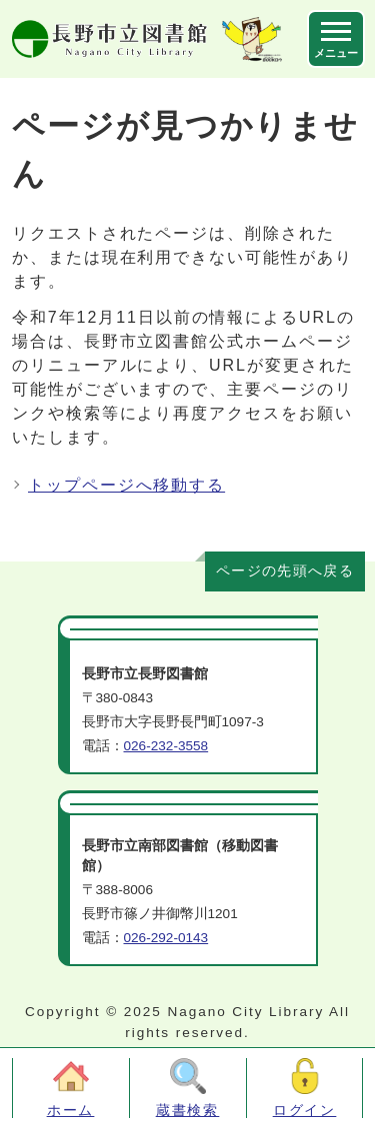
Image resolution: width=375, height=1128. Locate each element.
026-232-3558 (166, 745)
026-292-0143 (166, 937)
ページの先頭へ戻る (285, 571)
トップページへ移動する (126, 485)
